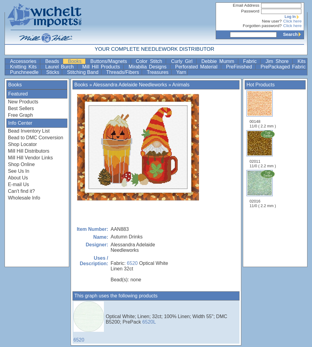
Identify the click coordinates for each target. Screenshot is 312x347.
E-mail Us (18, 184)
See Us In (18, 171)
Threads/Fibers (123, 72)
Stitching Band (83, 72)
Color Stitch (150, 61)
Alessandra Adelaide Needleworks (130, 84)
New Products (23, 101)
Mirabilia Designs (149, 66)
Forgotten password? (262, 25)
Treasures (158, 72)
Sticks (53, 72)
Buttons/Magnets (109, 61)
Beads (53, 61)
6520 (132, 263)
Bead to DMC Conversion (35, 137)
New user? (272, 21)
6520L (149, 321)
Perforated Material (197, 66)
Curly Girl (183, 61)
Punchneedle (25, 72)
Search (293, 34)
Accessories (24, 61)
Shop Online (21, 164)
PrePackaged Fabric (283, 66)
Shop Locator (22, 144)
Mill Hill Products (102, 66)
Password (250, 11)
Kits (301, 61)
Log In (293, 17)
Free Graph (20, 115)
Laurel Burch (60, 66)
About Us (18, 177)
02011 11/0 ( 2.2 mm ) (263, 149)
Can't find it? (21, 191)
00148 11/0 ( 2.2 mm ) (263, 109)
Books (76, 61)
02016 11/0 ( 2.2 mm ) (263, 189)
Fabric (251, 61)
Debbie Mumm (219, 61)
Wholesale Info (24, 197)
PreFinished (240, 66)
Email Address (246, 5)
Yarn (181, 72)
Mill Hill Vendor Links (30, 157)
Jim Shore (278, 61)
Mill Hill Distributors (28, 151)
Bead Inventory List (29, 131)
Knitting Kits (24, 66)
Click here (292, 21)
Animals (181, 84)
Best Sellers (21, 108)
